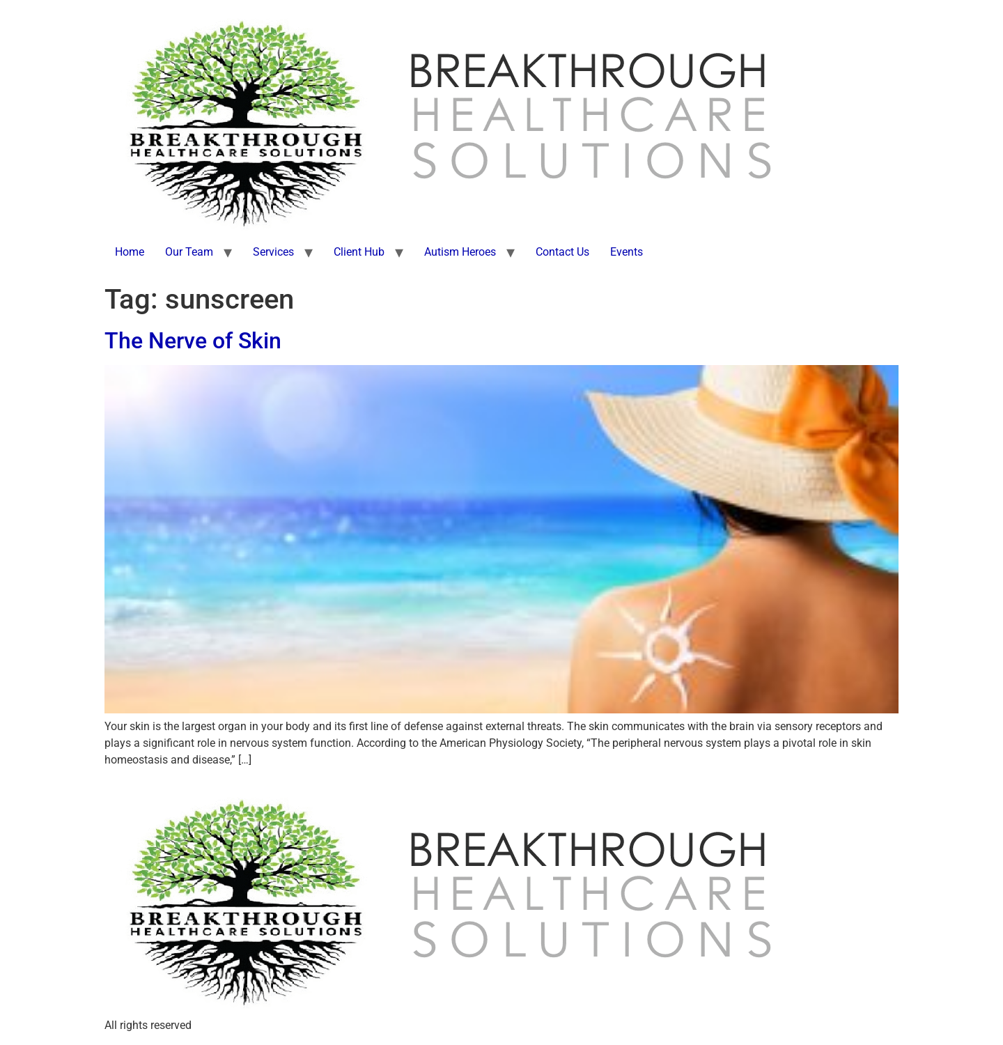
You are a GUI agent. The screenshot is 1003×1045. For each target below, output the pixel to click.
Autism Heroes (460, 251)
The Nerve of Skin (192, 340)
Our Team (189, 251)
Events (626, 251)
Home (129, 251)
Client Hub (359, 251)
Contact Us (562, 251)
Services (273, 251)
